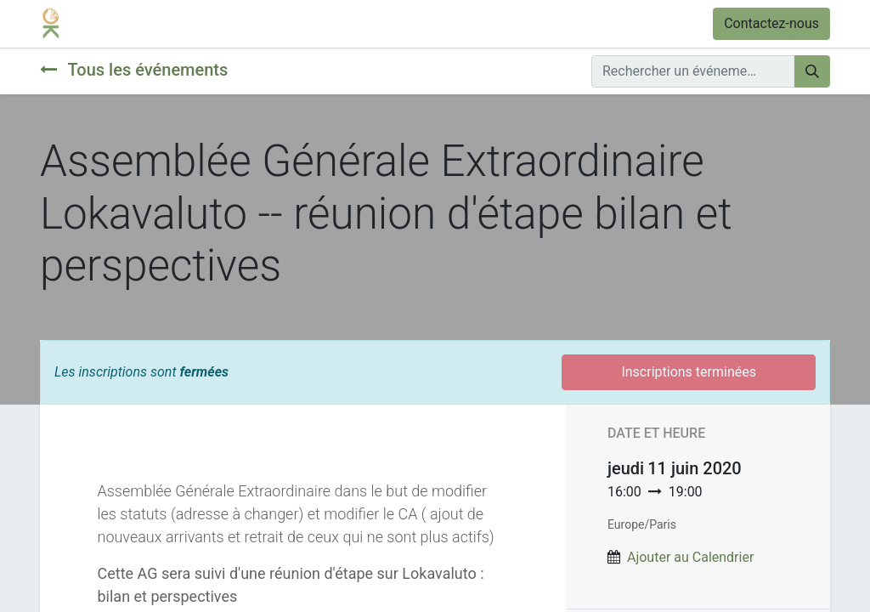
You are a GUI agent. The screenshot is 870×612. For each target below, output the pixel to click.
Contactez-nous (771, 23)
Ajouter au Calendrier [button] (690, 557)
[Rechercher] (812, 71)
